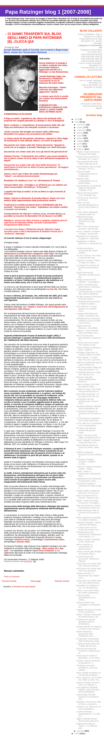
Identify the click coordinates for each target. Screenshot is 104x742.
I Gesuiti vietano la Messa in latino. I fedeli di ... (88, 349)
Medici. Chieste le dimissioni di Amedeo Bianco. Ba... (88, 615)
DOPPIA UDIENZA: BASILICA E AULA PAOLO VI (89, 454)
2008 (77, 122)
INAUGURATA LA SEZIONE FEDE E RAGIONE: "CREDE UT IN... (88, 188)
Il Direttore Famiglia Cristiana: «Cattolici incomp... (85, 461)
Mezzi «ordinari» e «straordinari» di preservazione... (84, 546)
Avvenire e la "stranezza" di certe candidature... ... (88, 708)
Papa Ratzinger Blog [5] (91, 54)
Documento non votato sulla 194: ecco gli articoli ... (88, 569)
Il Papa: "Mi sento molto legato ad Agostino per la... (89, 436)
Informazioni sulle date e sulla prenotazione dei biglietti (91, 106)
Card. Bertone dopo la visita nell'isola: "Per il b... (88, 168)
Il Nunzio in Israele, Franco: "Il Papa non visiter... (88, 261)
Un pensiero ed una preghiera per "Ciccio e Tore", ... (87, 401)
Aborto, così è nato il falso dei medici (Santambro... (88, 591)
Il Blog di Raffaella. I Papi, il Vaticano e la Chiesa (90, 35)
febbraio (81, 149)
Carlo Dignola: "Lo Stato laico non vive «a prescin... (89, 358)
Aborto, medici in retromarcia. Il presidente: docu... (88, 473)
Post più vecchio (62, 581)
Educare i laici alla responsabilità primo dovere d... (86, 379)
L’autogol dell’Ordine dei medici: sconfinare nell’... (88, 314)
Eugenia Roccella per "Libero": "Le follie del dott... (86, 726)
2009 (77, 119)
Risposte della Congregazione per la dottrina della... (86, 181)
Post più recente (9, 581)
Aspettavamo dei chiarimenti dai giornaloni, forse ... (88, 480)
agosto (80, 133)
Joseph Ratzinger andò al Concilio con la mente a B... (87, 512)
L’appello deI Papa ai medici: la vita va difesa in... (89, 611)
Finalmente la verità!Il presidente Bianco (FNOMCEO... (85, 621)
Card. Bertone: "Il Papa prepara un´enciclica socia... (86, 308)
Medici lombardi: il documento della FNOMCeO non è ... (86, 633)
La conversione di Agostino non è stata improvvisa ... (88, 419)
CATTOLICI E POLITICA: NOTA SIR (87, 199)
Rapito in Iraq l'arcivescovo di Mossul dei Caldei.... (88, 153)
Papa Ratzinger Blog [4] (91, 56)
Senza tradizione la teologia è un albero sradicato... (88, 519)
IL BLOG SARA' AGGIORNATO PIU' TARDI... (86, 597)
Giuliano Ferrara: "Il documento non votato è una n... (88, 575)
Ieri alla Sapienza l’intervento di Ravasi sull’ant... (89, 298)
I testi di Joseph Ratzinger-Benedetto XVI (90, 64)
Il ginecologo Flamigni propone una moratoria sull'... (87, 697)
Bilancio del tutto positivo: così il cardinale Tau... (87, 194)
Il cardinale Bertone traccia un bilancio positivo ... (88, 302)
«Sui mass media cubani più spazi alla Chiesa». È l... (88, 368)
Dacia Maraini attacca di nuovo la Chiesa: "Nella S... (87, 447)
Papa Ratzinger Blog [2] (91, 61)
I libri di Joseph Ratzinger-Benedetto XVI (90, 81)
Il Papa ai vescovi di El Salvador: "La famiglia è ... (88, 281)
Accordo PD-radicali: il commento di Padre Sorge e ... (88, 485)
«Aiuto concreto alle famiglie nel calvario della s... (88, 552)
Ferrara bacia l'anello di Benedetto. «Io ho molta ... (89, 657)
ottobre (80, 127)
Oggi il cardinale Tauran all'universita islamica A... (88, 720)
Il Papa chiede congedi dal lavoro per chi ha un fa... (88, 492)
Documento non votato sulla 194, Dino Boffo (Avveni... (88, 582)
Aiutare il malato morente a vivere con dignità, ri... (88, 683)
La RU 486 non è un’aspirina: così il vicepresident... (89, 424)
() (22, 539)
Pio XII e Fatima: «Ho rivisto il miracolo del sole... (88, 256)
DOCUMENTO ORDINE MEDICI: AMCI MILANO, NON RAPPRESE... (88, 689)
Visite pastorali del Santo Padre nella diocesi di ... (87, 163)
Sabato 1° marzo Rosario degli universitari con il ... (88, 332)
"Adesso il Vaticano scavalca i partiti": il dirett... (88, 468)
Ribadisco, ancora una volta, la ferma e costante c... (88, 703)
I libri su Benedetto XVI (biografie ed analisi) (92, 86)
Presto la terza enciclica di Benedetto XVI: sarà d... (87, 158)
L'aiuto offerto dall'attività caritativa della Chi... (87, 213)
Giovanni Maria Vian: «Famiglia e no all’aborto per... (88, 604)
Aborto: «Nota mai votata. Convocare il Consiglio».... (88, 501)
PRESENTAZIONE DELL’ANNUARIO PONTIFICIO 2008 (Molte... (85, 220)
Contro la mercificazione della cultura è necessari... (88, 286)
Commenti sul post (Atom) (23, 586)
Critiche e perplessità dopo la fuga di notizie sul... (89, 363)
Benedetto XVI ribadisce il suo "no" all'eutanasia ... (87, 586)
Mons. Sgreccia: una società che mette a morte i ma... (88, 678)
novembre (81, 125)
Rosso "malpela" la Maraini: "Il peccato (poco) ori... (88, 441)
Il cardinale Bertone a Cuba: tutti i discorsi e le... (88, 373)
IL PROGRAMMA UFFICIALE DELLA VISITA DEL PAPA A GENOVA (89, 291)
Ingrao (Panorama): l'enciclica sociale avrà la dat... (88, 274)
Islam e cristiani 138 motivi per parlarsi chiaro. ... (87, 385)
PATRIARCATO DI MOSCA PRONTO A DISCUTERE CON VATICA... (88, 320)
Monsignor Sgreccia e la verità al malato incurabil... (88, 353)
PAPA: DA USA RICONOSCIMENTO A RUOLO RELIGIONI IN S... (87, 206)
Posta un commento (12, 577)
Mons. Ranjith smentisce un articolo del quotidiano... (88, 674)
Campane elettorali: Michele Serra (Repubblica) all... (88, 407)
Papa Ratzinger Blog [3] (91, 59)
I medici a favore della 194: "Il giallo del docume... (88, 645)
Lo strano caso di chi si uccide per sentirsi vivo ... (88, 528)
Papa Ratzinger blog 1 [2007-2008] (48, 12)
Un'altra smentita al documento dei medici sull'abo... (87, 250)
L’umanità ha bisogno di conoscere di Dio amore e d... (88, 413)
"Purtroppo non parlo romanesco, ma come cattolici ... (86, 667)
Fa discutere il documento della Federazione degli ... (88, 640)
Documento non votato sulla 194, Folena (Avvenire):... (88, 564)
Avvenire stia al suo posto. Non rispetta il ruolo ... (87, 344)
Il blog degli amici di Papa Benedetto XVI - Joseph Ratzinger (90, 41)
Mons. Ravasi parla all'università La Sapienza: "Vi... (88, 338)
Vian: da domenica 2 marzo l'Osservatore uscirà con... (88, 506)
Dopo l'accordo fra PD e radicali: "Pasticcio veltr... (88, 496)
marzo (80, 146)
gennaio (80, 731)
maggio (80, 141)
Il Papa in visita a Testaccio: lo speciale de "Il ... (88, 662)
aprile (79, 144)
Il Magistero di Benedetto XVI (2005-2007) (91, 51)
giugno (80, 138)
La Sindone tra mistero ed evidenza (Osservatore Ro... (87, 267)
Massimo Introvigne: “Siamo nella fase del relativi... (88, 523)
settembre (81, 130)
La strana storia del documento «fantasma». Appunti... (88, 558)
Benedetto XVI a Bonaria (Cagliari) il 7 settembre (87, 237)
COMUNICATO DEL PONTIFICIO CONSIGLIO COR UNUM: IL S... (88, 534)
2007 (77, 733)
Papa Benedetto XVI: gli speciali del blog (91, 68)
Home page (35, 581)
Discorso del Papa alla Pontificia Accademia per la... (88, 651)
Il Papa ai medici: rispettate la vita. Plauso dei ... (88, 540)
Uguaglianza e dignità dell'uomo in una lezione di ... (89, 243)
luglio (79, 135)
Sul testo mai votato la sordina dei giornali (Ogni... (86, 430)
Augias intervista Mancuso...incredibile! (86, 327)
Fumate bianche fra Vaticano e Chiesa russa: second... (89, 628)
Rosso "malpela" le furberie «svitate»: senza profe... (88, 232)
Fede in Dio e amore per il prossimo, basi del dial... (88, 227)
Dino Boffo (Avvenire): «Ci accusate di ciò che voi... (88, 395)
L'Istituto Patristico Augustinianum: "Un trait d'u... (88, 714)
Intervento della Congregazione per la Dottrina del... (86, 174)
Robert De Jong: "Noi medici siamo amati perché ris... (88, 390)
